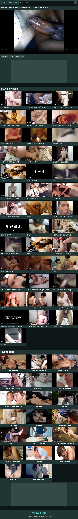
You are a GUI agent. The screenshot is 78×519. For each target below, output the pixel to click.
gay (13, 56)
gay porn (21, 56)
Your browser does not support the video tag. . (39, 32)
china (6, 56)
